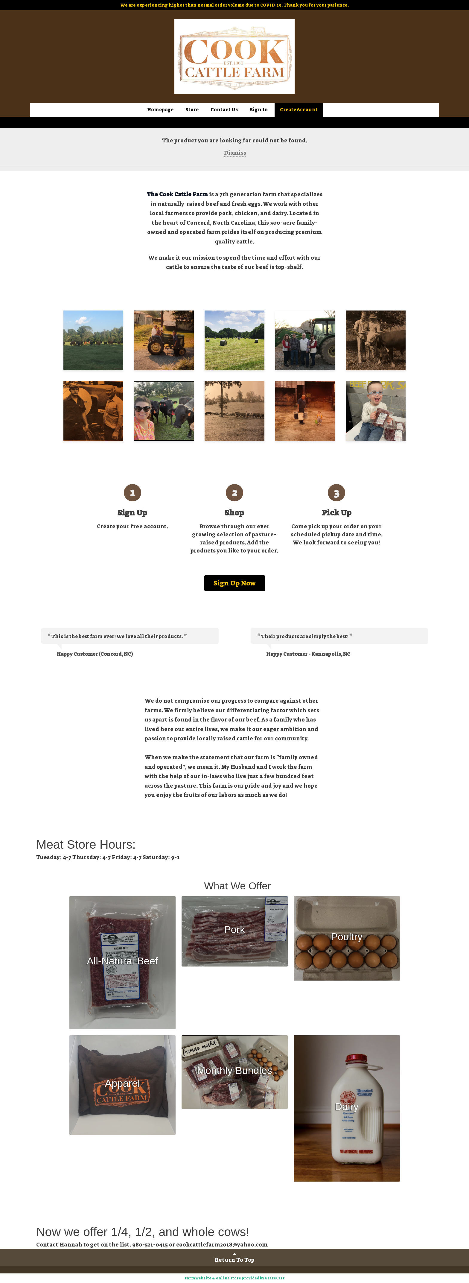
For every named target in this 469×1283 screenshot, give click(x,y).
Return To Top (235, 1257)
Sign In (259, 109)
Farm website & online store (213, 1278)
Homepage (160, 109)
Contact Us (224, 109)
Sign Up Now (235, 583)
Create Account (299, 109)
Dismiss (234, 152)
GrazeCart (275, 1278)
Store (192, 109)
